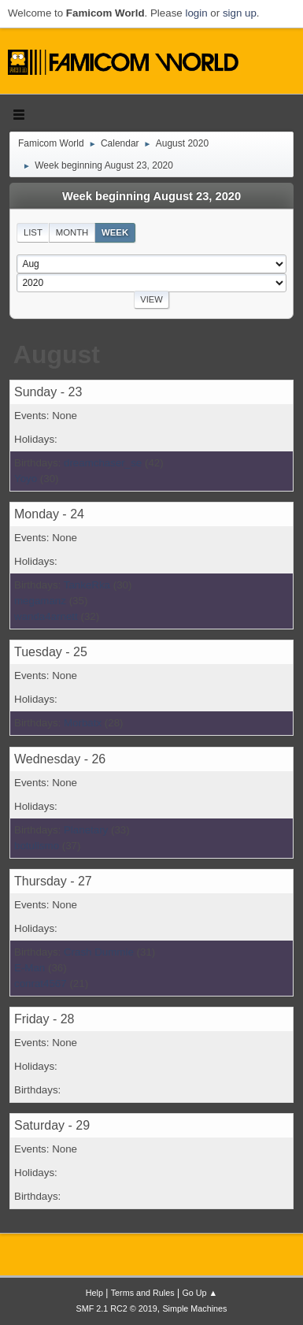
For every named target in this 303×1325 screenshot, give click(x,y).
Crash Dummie (99, 952)
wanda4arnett (46, 616)
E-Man (29, 968)
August (56, 354)
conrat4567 (40, 983)
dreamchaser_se (103, 463)
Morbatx (83, 723)
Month (72, 232)
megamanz (40, 601)
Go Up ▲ (199, 1292)
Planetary (86, 830)
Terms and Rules (143, 1292)
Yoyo (25, 478)
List (33, 232)
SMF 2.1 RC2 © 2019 (116, 1308)
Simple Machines (194, 1308)
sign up (240, 13)
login (196, 13)
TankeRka (87, 585)
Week (115, 232)
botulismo (36, 846)
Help (94, 1292)
